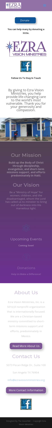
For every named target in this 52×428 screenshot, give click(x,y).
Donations (26, 268)
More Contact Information (26, 390)
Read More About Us (26, 346)
